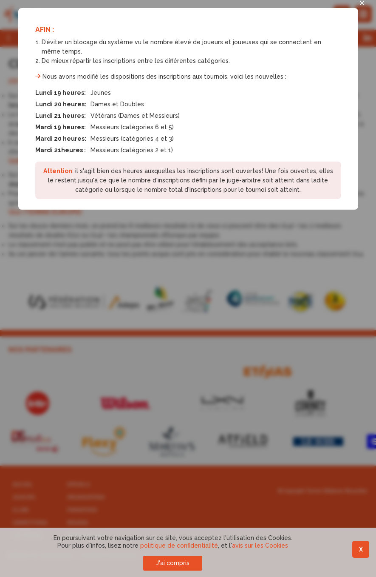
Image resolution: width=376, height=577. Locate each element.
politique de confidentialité (179, 545)
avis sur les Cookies (260, 545)
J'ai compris (172, 563)
